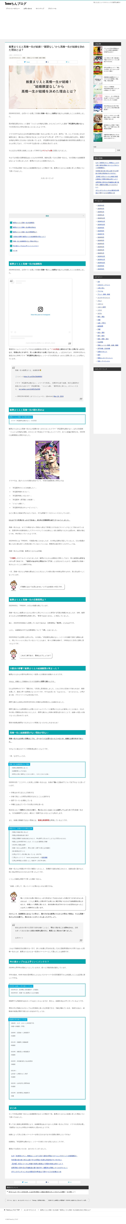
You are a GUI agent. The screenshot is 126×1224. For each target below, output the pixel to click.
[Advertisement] (63, 25)
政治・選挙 (101, 332)
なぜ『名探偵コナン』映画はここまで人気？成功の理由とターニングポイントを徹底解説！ (44, 1156)
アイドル (100, 291)
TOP (13, 1210)
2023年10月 (101, 262)
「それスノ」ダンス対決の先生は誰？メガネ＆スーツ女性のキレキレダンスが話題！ (111, 98)
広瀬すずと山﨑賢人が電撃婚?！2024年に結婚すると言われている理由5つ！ (69, 1200)
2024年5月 (101, 240)
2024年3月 (101, 247)
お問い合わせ (28, 8)
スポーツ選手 (102, 307)
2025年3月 (101, 208)
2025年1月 (101, 215)
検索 (95, 147)
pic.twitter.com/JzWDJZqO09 (29, 389)
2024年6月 (101, 237)
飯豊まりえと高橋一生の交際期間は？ (25, 232)
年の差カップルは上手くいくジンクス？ (26, 246)
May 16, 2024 (59, 396)
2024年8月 (101, 231)
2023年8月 (101, 269)
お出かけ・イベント (104, 285)
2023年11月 (101, 259)
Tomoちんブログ (15, 3)
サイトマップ (40, 8)
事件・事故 (101, 316)
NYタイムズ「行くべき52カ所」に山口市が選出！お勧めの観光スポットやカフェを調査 (37, 1192)
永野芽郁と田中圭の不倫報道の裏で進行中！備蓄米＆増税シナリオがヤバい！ (39, 1168)
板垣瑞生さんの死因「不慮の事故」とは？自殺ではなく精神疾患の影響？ (111, 126)
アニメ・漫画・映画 (104, 294)
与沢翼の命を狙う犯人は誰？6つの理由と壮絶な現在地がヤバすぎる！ (36, 1160)
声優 (99, 329)
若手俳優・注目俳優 (104, 348)
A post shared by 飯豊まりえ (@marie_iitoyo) (40, 343)
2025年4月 (101, 205)
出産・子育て (102, 323)
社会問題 (100, 342)
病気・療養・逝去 (103, 339)
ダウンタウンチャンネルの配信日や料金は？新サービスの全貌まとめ (36, 1172)
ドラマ (100, 310)
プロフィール (52, 8)
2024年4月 (101, 243)
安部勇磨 (44, 857)
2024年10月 (101, 224)
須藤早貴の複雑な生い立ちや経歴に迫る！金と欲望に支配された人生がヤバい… (111, 136)
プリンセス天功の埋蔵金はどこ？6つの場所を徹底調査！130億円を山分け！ (111, 50)
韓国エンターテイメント (105, 358)
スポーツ (100, 304)
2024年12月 (101, 218)
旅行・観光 (101, 336)
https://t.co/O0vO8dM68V (33, 376)
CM (99, 281)
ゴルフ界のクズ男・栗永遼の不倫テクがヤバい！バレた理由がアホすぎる (111, 59)
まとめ (15, 250)
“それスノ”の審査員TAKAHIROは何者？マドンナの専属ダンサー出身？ (111, 88)
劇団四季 (100, 326)
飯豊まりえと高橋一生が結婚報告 (23, 222)
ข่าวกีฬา (69, 1192)
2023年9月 (101, 266)
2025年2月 (101, 212)
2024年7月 (101, 234)
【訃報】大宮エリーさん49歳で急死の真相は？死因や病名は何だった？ (37, 1164)
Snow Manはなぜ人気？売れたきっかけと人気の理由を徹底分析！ (111, 107)
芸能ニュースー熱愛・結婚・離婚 (36, 58)
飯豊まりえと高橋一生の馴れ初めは (24, 227)
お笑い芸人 (101, 288)
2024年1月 (101, 253)
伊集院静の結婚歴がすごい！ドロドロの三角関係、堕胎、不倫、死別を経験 (111, 78)
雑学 (99, 355)
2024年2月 (101, 250)
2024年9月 (101, 227)
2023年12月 (101, 256)
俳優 (24, 58)
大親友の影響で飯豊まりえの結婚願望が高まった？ (29, 236)
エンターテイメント (15, 58)
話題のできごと (102, 351)
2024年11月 (101, 221)
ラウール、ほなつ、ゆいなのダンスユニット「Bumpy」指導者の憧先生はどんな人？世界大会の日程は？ (27, 1200)
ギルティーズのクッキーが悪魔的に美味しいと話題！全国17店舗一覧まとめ (111, 117)
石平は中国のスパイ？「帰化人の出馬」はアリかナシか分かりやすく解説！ (111, 69)
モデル (100, 313)
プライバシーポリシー (13, 8)
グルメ (100, 301)
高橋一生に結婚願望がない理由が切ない (26, 241)
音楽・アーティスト (104, 361)
